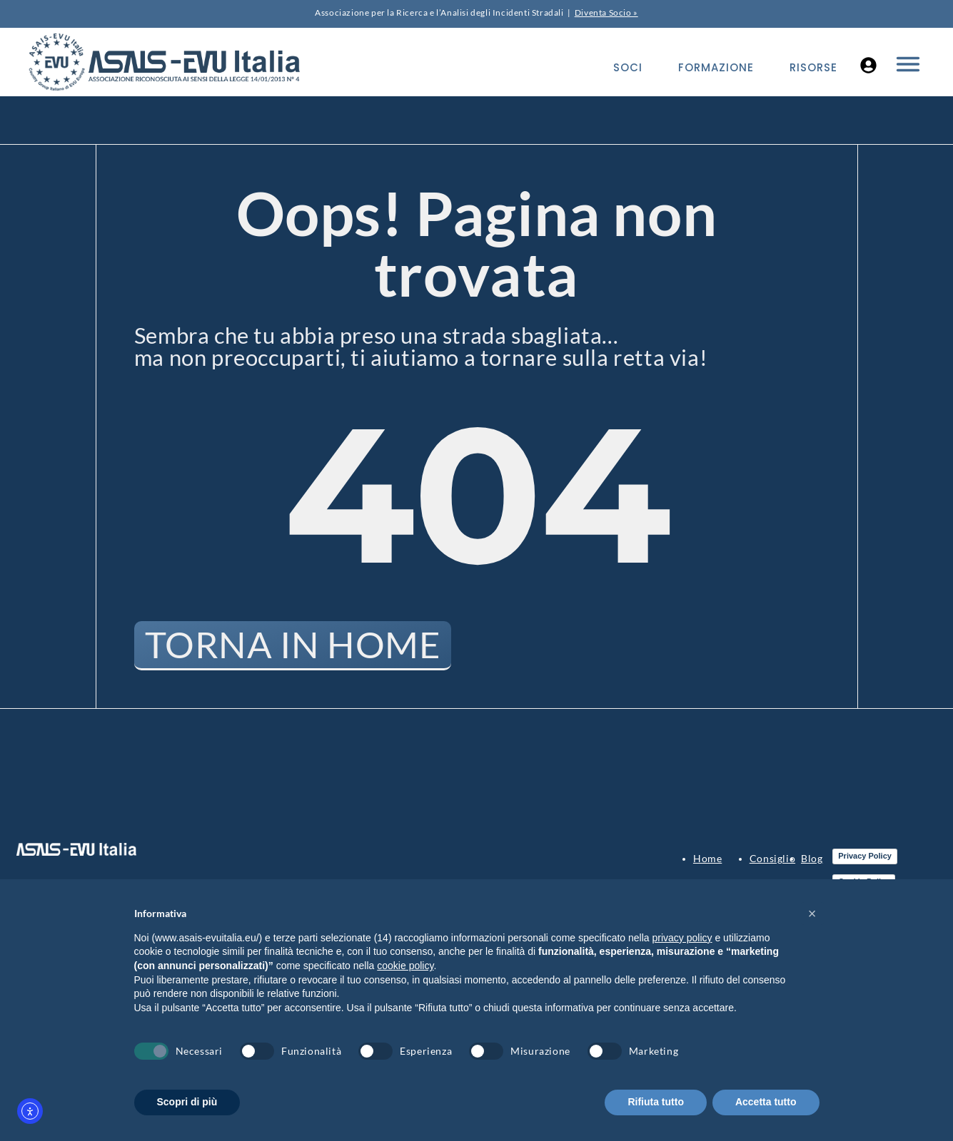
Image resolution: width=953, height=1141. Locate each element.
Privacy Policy (865, 856)
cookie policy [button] (405, 965)
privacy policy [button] (682, 937)
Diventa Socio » (606, 12)
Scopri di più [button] (187, 1101)
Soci (627, 67)
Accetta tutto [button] (766, 1101)
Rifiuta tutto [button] (655, 1101)
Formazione (716, 67)
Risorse (813, 67)
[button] (812, 913)
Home (707, 859)
